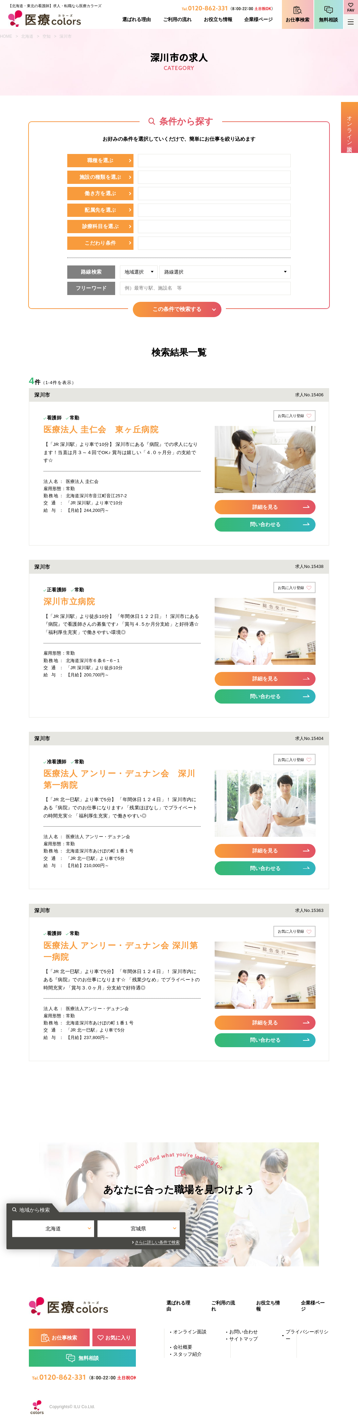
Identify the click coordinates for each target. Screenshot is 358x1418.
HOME (6, 36)
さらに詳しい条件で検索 (240, 1241)
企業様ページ (258, 19)
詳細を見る (265, 506)
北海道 (27, 36)
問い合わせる (265, 523)
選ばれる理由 (136, 19)
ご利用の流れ (177, 19)
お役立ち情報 (218, 19)
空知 (46, 36)
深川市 (65, 36)
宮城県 (221, 1228)
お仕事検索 (297, 19)
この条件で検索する (179, 309)
